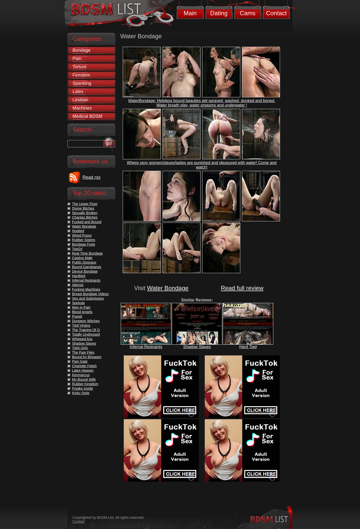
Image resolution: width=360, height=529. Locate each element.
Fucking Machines (86, 289)
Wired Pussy (82, 235)
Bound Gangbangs (86, 267)
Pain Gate (80, 361)
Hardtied (78, 276)
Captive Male (82, 258)
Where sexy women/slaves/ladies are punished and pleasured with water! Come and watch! (202, 165)
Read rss (91, 177)
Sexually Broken (84, 213)
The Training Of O (86, 330)
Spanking (81, 83)
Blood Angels (82, 312)
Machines (82, 108)
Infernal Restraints (146, 347)
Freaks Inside (82, 388)
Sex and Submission (88, 298)
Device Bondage (85, 271)
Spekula (78, 303)
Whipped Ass (82, 339)
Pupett (77, 316)
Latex (78, 91)
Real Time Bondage (87, 253)
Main (190, 13)
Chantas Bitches (85, 217)
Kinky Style (80, 393)
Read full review (242, 288)
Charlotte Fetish (84, 366)
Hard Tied (247, 347)
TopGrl (77, 249)
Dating (219, 13)
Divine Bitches (83, 208)
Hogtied (78, 231)
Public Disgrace (84, 262)
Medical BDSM (87, 116)
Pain (77, 58)
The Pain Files (83, 352)
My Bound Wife (84, 379)
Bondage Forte (83, 244)
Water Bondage (167, 288)
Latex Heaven (83, 370)
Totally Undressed (86, 334)
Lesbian (80, 99)
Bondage (81, 50)
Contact (276, 13)
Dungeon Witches (86, 321)
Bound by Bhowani (86, 357)
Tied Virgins (81, 325)
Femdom (81, 75)
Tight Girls (80, 348)
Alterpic (78, 285)
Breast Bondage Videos (90, 294)
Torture (79, 66)
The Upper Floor (85, 204)
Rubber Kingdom (85, 384)
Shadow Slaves (197, 347)
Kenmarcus (81, 375)
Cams (248, 13)
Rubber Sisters (83, 240)
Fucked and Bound (87, 222)
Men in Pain (81, 307)
